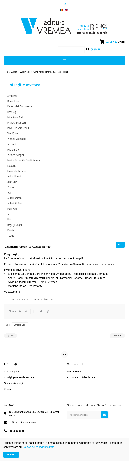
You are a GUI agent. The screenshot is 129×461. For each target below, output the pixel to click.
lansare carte (20, 325)
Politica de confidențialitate (81, 377)
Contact (8, 389)
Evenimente (25, 72)
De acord (11, 454)
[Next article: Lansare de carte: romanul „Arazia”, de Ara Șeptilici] (117, 335)
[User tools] (120, 245)
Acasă (14, 72)
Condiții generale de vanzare (19, 377)
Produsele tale (74, 371)
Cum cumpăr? (11, 371)
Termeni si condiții (13, 383)
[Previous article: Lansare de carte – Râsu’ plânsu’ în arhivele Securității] (10, 335)
